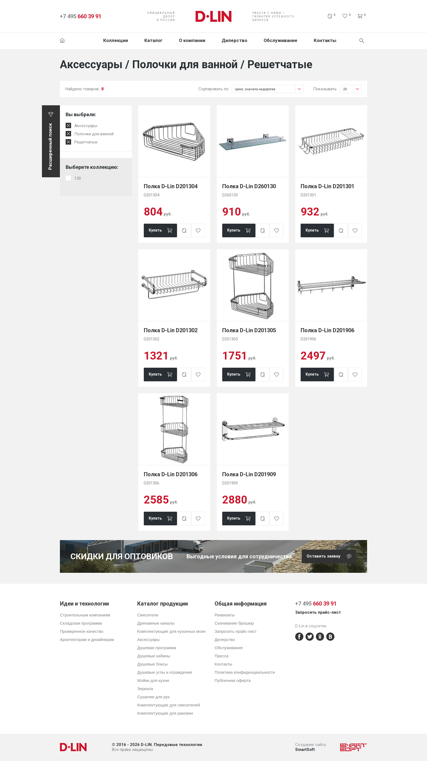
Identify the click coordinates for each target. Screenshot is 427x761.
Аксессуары (85, 125)
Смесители (147, 615)
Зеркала (145, 688)
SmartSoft (305, 749)
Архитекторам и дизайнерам (87, 639)
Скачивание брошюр (234, 623)
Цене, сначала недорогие (269, 89)
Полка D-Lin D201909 (249, 474)
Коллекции (115, 40)
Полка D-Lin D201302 (170, 330)
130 (77, 178)
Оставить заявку (331, 556)
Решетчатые (85, 142)
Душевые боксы (152, 664)
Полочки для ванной (94, 133)
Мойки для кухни (153, 680)
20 (352, 89)
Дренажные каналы (155, 623)
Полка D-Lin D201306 (170, 474)
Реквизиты (225, 615)
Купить (155, 230)
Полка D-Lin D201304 (170, 186)
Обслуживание (280, 40)
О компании (192, 40)
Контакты (325, 40)
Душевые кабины (153, 656)
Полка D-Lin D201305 (249, 330)
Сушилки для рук (153, 696)
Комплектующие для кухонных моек (171, 631)
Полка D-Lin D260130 (249, 186)
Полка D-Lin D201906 (327, 330)
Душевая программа (156, 647)
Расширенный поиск (50, 146)
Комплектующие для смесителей (168, 705)
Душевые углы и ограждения (164, 672)
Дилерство (234, 40)
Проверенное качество (81, 631)
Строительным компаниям (85, 615)
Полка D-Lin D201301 (327, 186)
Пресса (221, 656)
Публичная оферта (233, 680)
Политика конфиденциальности (245, 672)
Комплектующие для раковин (165, 713)
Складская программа (81, 623)
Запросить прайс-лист (236, 631)
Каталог (153, 40)
